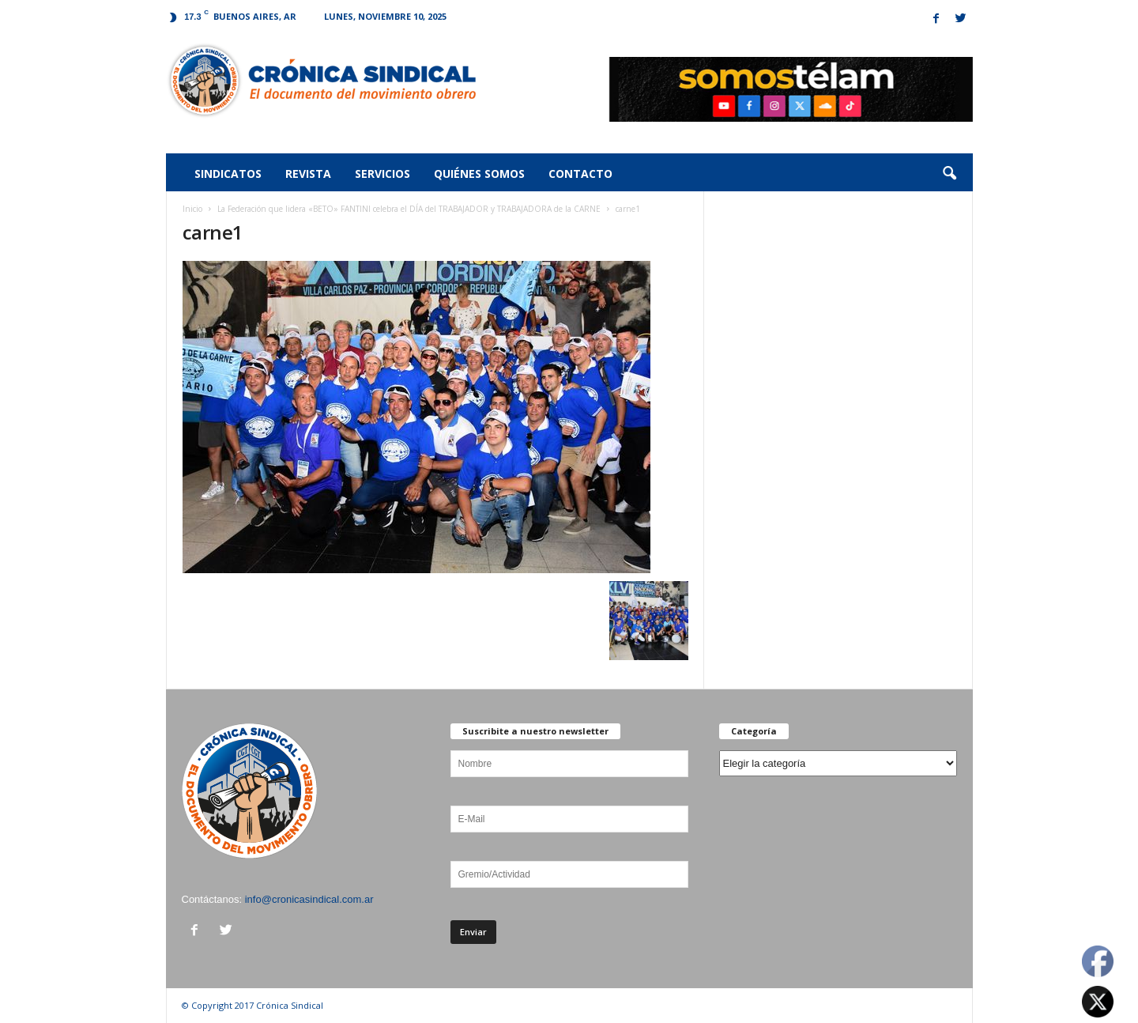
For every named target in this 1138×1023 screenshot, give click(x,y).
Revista (308, 173)
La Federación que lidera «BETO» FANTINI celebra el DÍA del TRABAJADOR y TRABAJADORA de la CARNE (409, 208)
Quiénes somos (479, 173)
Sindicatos (228, 173)
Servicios (382, 173)
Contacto (580, 173)
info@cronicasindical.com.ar (309, 899)
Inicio (192, 208)
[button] (949, 174)
